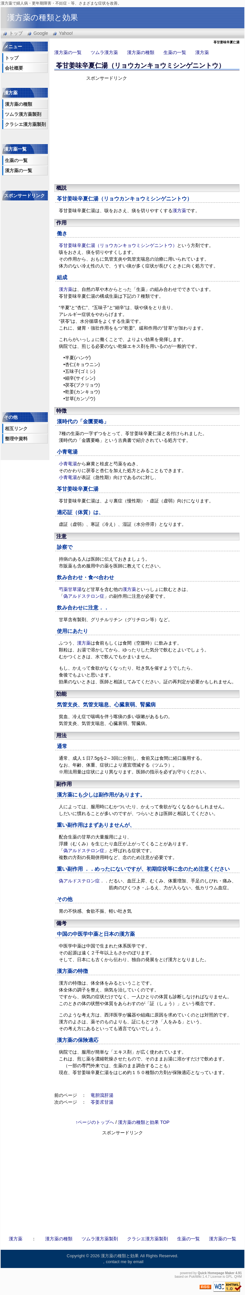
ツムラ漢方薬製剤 (23, 114)
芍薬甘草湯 (70, 589)
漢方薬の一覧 (68, 52)
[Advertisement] (142, 131)
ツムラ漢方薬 (104, 52)
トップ (16, 33)
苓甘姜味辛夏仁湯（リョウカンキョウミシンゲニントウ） (140, 65)
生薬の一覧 (174, 52)
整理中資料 (16, 438)
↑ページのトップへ (94, 1122)
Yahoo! (66, 33)
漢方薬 (202, 52)
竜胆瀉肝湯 (102, 1095)
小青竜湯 (67, 452)
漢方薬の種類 (140, 52)
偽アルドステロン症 (83, 596)
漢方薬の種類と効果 (42, 17)
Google (40, 33)
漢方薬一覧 (15, 149)
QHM (238, 1276)
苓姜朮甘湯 (102, 1102)
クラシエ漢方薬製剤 (25, 124)
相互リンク (16, 428)
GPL (229, 1276)
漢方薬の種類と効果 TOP (143, 1122)
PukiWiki (195, 1276)
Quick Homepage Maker (216, 1273)
